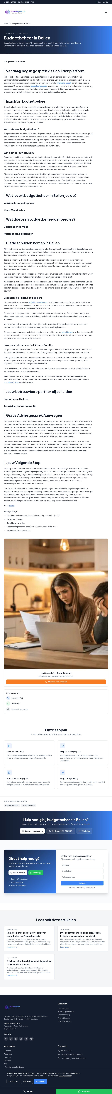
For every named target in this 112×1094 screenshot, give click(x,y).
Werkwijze (8, 1054)
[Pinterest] (31, 1039)
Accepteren (40, 1081)
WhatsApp (84, 831)
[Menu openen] (106, 12)
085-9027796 (10, 2)
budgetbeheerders (39, 86)
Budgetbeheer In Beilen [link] (21, 24)
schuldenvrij (67, 332)
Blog (5, 1064)
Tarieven (7, 1057)
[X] (11, 1039)
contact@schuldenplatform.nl (72, 1054)
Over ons (7, 1051)
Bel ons (28, 1091)
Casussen (7, 1061)
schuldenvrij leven (12, 382)
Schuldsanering (29, 805)
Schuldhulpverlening (66, 1011)
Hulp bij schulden (12, 805)
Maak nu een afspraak (56, 682)
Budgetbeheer (63, 1008)
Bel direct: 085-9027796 (60, 831)
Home (6, 24)
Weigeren (27, 1081)
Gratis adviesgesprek (32, 831)
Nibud (11, 505)
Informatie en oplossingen (14, 1067)
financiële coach (64, 83)
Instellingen (13, 1081)
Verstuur (82, 883)
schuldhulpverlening (38, 302)
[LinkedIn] (16, 1039)
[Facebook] (6, 1039)
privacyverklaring (65, 1076)
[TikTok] (26, 1039)
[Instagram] (21, 1039)
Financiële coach (64, 1018)
